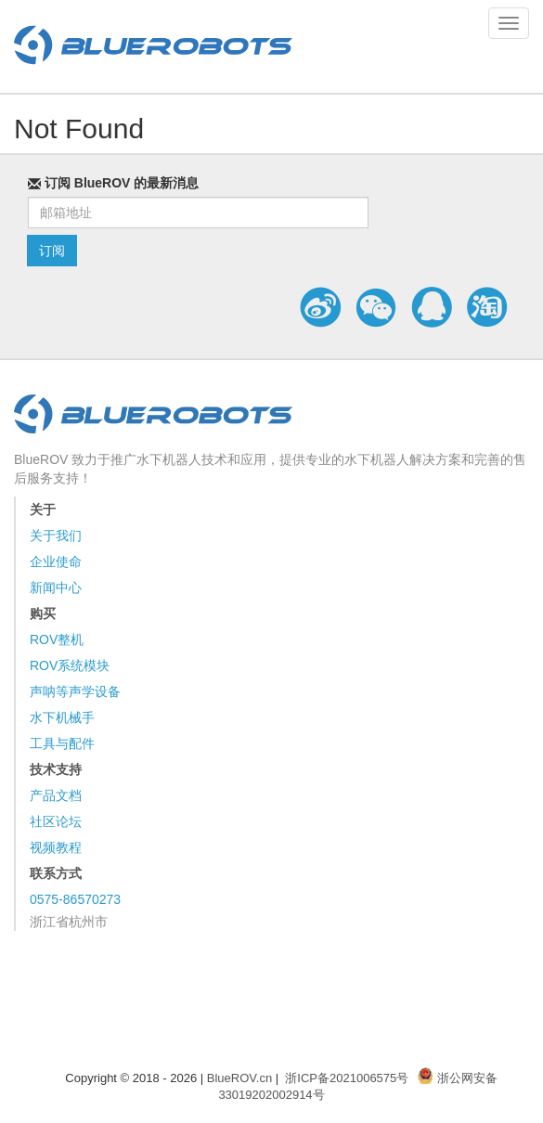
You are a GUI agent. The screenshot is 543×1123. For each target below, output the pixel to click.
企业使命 (56, 561)
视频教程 (56, 847)
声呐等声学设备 (75, 691)
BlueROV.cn (239, 1078)
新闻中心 (56, 587)
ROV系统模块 (70, 665)
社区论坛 (56, 821)
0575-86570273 (75, 899)
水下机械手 (62, 717)
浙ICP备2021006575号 (346, 1078)
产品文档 (56, 795)
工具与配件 (62, 743)
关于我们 (56, 535)
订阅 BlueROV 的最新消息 (113, 182)
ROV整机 (57, 639)
